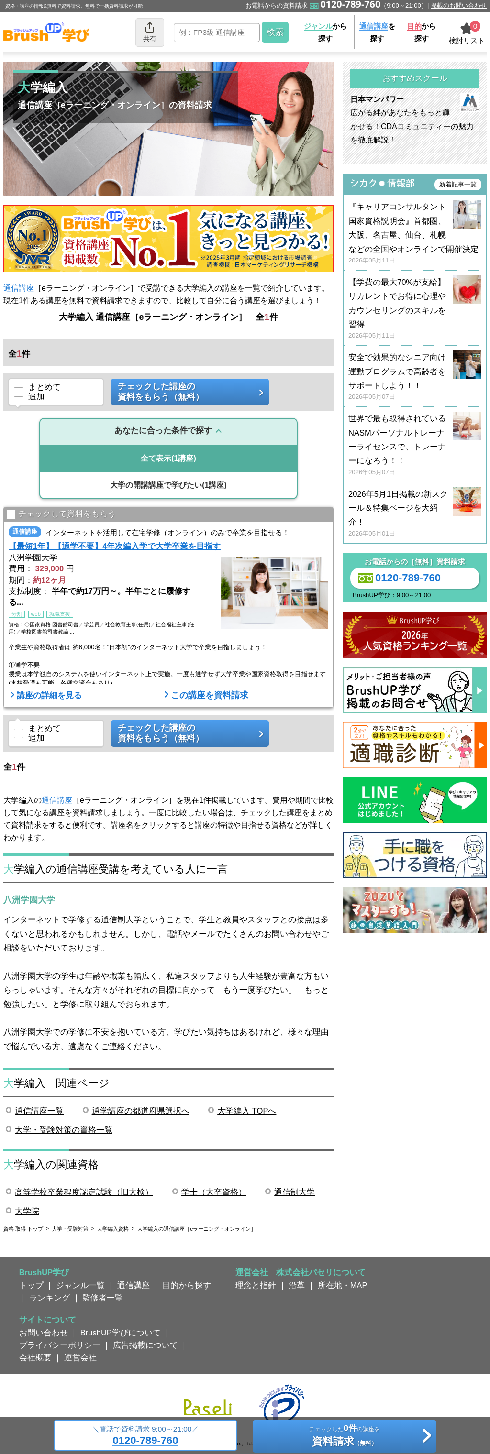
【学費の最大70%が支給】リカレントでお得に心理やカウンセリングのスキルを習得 (414, 309)
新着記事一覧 (458, 184)
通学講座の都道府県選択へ (140, 1110)
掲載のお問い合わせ (459, 5)
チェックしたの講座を (344, 1436)
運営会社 (80, 1357)
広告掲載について (145, 1345)
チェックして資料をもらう (61, 515)
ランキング (49, 1297)
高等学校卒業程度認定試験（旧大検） (84, 1192)
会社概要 (35, 1357)
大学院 (27, 1211)
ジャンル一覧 (80, 1285)
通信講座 (18, 288)
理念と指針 (255, 1285)
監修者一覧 (102, 1297)
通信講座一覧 (39, 1110)
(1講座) (168, 458)
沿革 (297, 1285)
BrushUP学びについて (120, 1332)
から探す (325, 32)
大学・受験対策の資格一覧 (63, 1130)
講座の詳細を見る (49, 695)
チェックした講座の (187, 392)
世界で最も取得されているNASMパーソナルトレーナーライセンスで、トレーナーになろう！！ (414, 445)
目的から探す (186, 1285)
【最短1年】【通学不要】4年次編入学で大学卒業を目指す (115, 546)
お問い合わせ (43, 1332)
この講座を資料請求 (209, 695)
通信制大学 (294, 1192)
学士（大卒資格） (213, 1192)
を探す (377, 32)
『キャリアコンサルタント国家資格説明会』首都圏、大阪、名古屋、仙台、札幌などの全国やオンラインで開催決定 (414, 233)
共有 (150, 32)
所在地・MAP (343, 1285)
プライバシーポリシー (59, 1345)
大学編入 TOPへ (246, 1110)
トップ (31, 1285)
